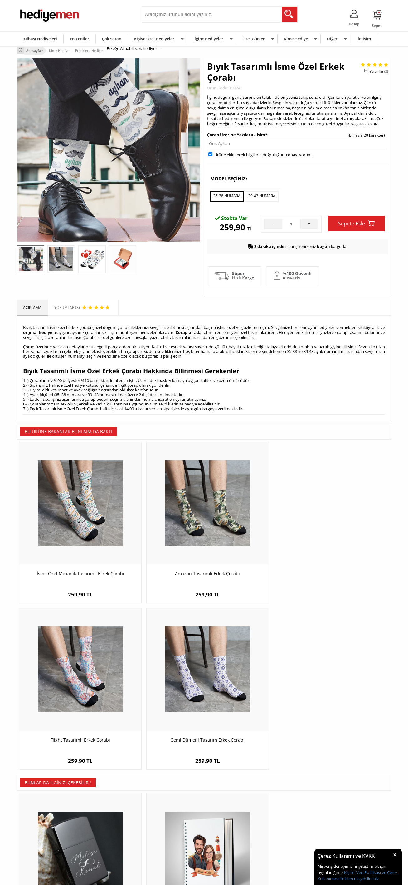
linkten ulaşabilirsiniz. (359, 879)
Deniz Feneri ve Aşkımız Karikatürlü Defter (157, 691)
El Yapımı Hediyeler (99, 831)
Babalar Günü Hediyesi (227, 850)
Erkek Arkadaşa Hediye (102, 813)
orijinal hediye (37, 330)
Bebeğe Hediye (283, 831)
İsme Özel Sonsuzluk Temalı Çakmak (64, 688)
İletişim (364, 39)
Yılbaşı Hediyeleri (40, 39)
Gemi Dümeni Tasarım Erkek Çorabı (344, 536)
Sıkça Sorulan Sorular (38, 850)
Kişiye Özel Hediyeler (154, 39)
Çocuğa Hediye (283, 822)
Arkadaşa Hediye (284, 841)
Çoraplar (184, 330)
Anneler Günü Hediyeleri (228, 831)
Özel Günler (253, 39)
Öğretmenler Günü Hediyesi (231, 841)
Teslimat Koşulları (35, 803)
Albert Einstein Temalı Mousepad (344, 688)
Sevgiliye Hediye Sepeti (165, 813)
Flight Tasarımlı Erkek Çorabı (251, 536)
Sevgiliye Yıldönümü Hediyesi (170, 850)
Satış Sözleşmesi (34, 822)
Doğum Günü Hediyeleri (228, 813)
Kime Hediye (296, 39)
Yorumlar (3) (379, 70)
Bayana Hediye (283, 813)
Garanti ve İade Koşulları (41, 831)
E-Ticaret (185, 877)
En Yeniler (79, 39)
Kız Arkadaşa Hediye (100, 822)
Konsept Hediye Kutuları (165, 803)
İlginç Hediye (281, 850)
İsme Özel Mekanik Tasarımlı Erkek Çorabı (63, 539)
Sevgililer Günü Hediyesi (228, 803)
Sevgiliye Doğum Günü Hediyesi (172, 822)
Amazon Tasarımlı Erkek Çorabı (157, 536)
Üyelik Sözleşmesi (35, 813)
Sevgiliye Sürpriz (96, 841)
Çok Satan (111, 39)
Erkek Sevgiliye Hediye (164, 831)
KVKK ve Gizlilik (33, 841)
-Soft (171, 877)
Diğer (332, 39)
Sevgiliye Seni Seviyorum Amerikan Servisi (251, 691)
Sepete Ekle (356, 221)
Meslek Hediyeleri (98, 850)
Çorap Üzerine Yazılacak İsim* (237, 134)
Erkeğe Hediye (282, 803)
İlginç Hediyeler (208, 39)
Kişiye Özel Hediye (98, 803)
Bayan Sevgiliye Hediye (165, 841)
